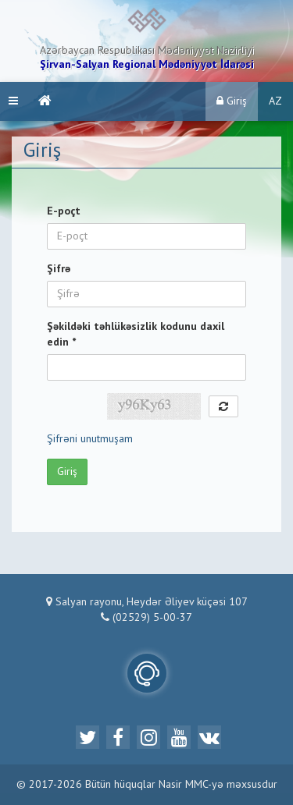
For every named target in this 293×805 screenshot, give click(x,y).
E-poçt (63, 211)
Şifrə (58, 269)
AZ (275, 101)
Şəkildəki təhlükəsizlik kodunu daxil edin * (135, 334)
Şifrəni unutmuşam (90, 439)
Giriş (231, 101)
